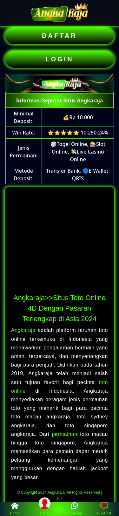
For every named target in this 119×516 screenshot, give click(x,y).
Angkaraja (24, 330)
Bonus (15, 508)
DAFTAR (59, 35)
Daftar (45, 508)
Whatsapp (74, 508)
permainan (66, 434)
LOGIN (59, 59)
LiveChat (104, 508)
